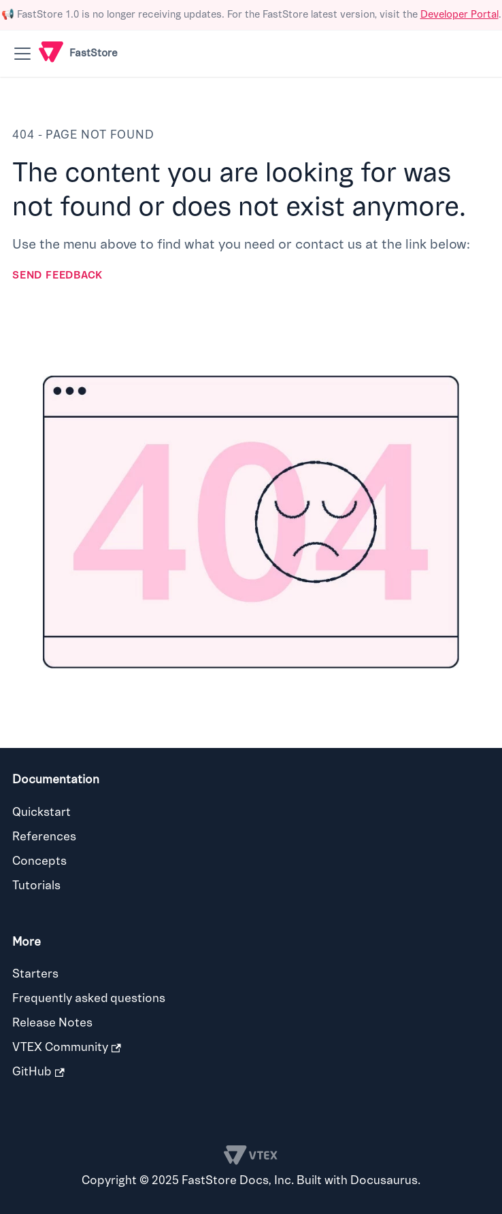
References (44, 836)
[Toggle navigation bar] (22, 53)
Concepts (39, 861)
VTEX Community (66, 1047)
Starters (35, 974)
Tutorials (36, 885)
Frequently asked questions (88, 998)
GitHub (38, 1071)
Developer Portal (459, 14)
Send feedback (57, 275)
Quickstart (41, 812)
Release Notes (52, 1023)
